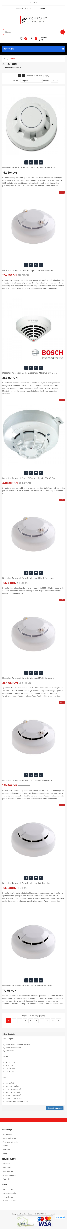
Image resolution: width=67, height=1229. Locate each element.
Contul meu (42, 8)
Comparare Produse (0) (11, 67)
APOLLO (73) (9, 1062)
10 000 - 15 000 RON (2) (13, 1095)
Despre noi (7, 1134)
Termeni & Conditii (10, 1142)
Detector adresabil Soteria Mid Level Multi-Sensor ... (28, 678)
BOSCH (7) (8, 1065)
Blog (5, 1153)
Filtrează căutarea (55, 1108)
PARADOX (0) (9, 1068)
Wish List (6, 1179)
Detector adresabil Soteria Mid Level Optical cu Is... (27, 883)
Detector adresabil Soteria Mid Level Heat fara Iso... (28, 578)
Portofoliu (7, 1150)
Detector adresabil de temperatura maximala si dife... (29, 373)
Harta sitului (8, 1171)
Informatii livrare (9, 1138)
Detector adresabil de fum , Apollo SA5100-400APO (28, 270)
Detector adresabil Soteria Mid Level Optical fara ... (27, 985)
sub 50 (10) (9, 1083)
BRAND (6, 1056)
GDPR (5, 1146)
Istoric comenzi (9, 1175)
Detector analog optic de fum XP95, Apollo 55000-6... (29, 167)
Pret (5, 1077)
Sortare (15, 80)
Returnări (7, 1167)
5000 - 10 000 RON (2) (12, 1092)
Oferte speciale (9, 1193)
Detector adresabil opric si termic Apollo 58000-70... (29, 478)
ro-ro (33, 3)
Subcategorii (8, 1039)
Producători (8, 1189)
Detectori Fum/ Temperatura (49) (17, 1045)
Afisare (46, 80)
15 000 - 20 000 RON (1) (13, 1098)
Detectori (13, 59)
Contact (6, 1164)
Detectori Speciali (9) (12, 1048)
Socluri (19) (9, 1051)
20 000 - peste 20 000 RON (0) (16, 1101)
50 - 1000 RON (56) (11, 1086)
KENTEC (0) (9, 1071)
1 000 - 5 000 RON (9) (12, 1089)
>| (33, 1025)
